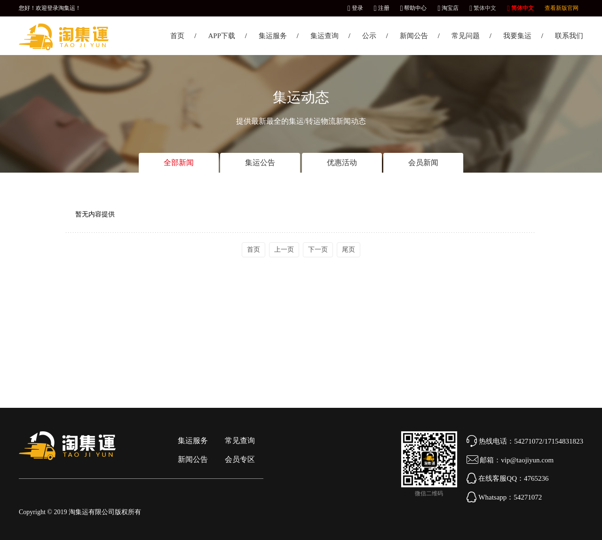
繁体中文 (482, 8)
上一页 (284, 249)
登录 (355, 8)
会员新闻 (423, 163)
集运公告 (260, 163)
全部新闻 (179, 163)
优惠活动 (342, 163)
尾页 (348, 249)
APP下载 (221, 36)
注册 (381, 8)
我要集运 (517, 36)
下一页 (318, 249)
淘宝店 (448, 8)
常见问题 (466, 36)
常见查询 (240, 441)
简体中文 (520, 8)
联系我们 (569, 36)
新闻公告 (414, 36)
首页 (177, 36)
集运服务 (273, 36)
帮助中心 (413, 8)
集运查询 (324, 36)
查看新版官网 (561, 8)
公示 (369, 36)
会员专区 (240, 459)
